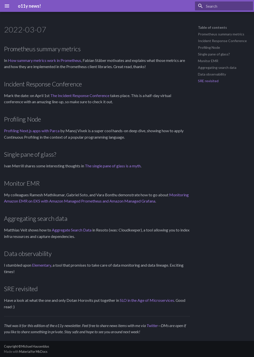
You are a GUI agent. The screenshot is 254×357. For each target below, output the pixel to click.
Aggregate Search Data (72, 230)
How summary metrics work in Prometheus (44, 60)
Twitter (152, 325)
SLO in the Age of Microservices (147, 300)
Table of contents (212, 27)
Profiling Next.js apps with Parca (32, 130)
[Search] (224, 5)
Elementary (41, 265)
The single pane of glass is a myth (113, 165)
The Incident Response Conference (79, 95)
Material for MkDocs (33, 352)
